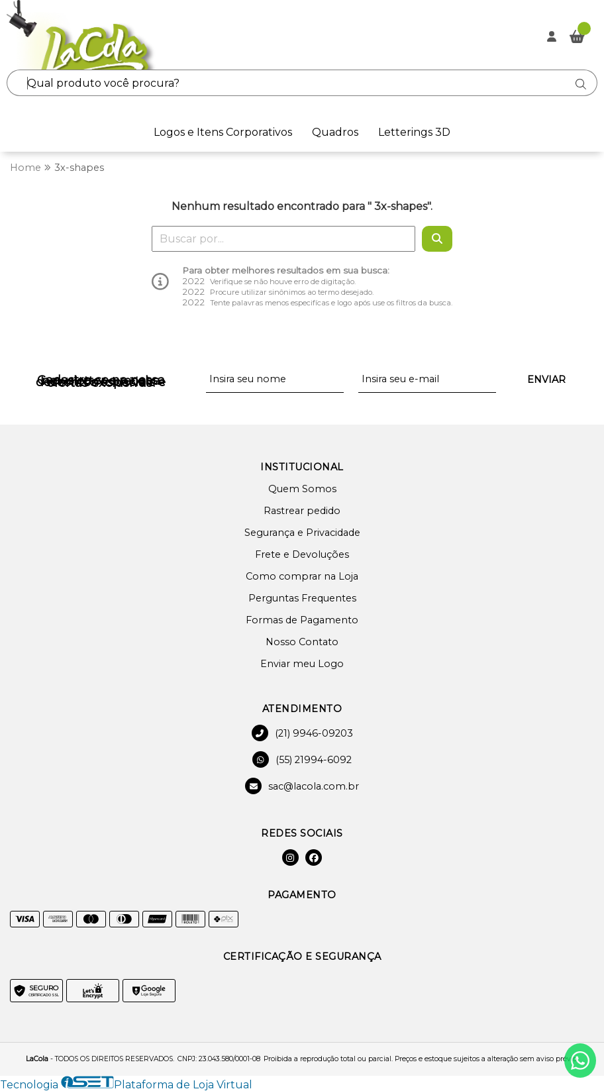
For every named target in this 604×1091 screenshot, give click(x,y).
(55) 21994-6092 (302, 759)
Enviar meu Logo (302, 664)
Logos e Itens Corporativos (223, 132)
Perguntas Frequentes (302, 598)
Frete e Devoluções (302, 554)
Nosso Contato (302, 642)
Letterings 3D (414, 132)
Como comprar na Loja (302, 576)
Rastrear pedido (302, 511)
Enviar (546, 380)
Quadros (335, 132)
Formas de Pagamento (302, 620)
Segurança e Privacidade (302, 533)
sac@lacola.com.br (302, 786)
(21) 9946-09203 (302, 733)
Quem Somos (302, 489)
